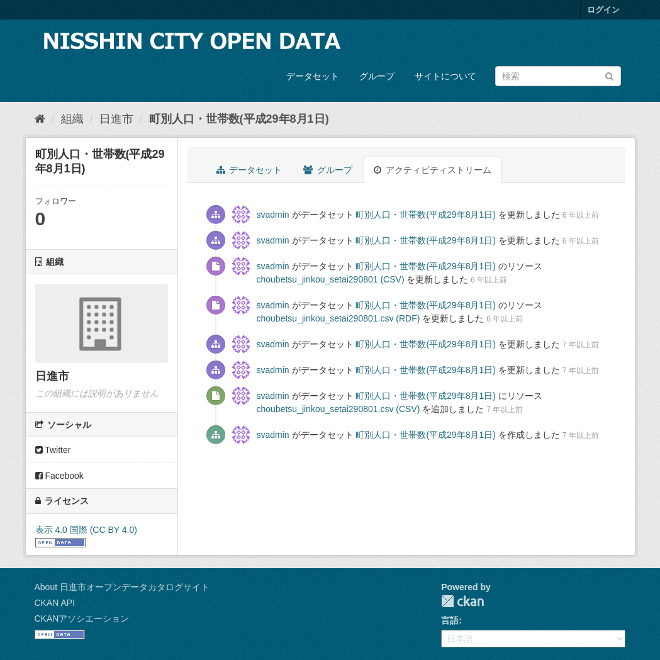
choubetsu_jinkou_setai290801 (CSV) (331, 279)
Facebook (59, 476)
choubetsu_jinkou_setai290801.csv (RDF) (338, 318)
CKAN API (55, 603)
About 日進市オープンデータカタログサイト (122, 587)
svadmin (273, 215)
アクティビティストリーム (432, 170)
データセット (312, 76)
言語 (450, 620)
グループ (376, 76)
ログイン (603, 9)
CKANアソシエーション (82, 618)
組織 (72, 119)
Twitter (53, 450)
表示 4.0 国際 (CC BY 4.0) (86, 530)
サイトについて (445, 76)
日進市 (116, 119)
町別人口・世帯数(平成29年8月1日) (239, 119)
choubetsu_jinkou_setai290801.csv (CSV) (338, 409)
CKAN (462, 601)
